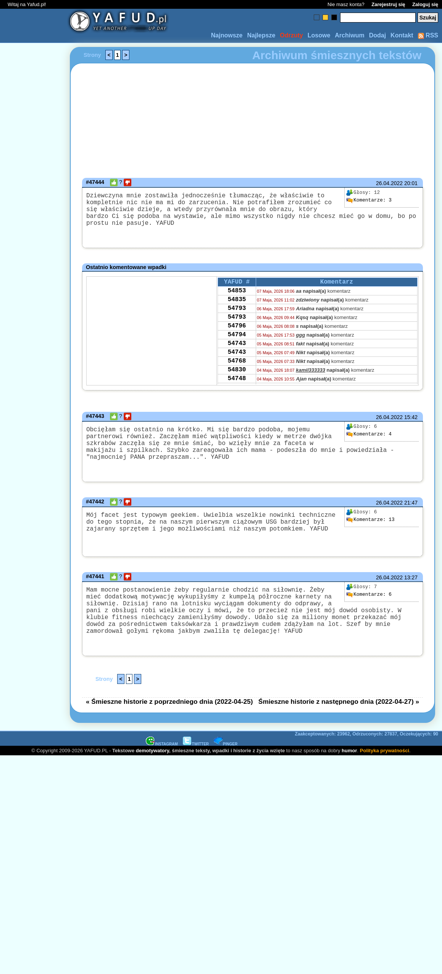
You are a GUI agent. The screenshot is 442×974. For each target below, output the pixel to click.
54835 (236, 311)
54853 (236, 301)
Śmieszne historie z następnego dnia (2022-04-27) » (338, 729)
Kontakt (401, 35)
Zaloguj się (425, 4)
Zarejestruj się (388, 4)
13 (370, 535)
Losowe (319, 35)
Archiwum (349, 35)
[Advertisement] (33, 396)
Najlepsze (261, 35)
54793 (236, 321)
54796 (236, 342)
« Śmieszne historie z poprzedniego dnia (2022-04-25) (169, 729)
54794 (236, 352)
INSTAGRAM (162, 771)
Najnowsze (227, 35)
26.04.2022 (389, 183)
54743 (236, 362)
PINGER (225, 771)
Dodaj (377, 35)
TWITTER (196, 771)
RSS (428, 35)
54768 (236, 383)
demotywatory (152, 778)
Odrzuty (291, 35)
